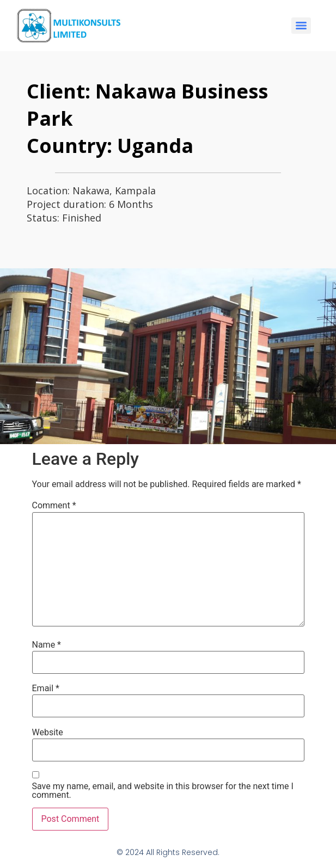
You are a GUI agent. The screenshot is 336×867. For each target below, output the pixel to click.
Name (47, 645)
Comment (54, 505)
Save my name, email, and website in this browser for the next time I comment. (163, 791)
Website (47, 732)
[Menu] (301, 25)
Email (45, 688)
